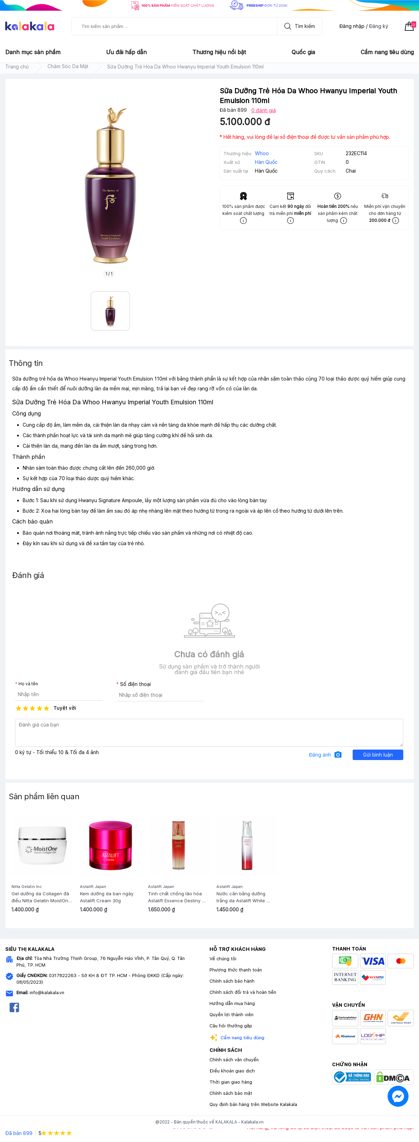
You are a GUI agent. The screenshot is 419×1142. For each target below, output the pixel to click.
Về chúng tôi (223, 958)
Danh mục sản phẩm (32, 52)
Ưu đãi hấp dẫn (126, 52)
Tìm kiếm (298, 26)
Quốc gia (303, 52)
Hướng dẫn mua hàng (232, 1003)
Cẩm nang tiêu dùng (387, 52)
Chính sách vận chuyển (234, 1059)
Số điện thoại (135, 684)
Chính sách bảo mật (231, 1093)
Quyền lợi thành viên (231, 1014)
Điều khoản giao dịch (232, 1071)
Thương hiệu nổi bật (219, 52)
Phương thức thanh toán (236, 970)
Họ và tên (28, 684)
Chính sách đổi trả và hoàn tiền (243, 992)
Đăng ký (378, 26)
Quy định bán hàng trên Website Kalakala (253, 1104)
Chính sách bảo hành (232, 981)
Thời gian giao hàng (231, 1082)
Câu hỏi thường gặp (231, 1025)
